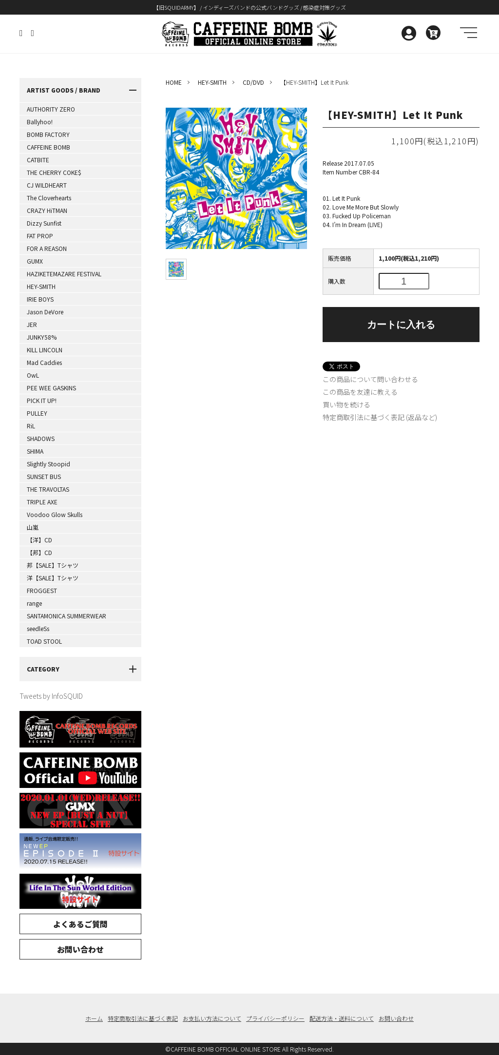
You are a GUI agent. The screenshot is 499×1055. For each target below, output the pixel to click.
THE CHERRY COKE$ (54, 172)
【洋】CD (39, 540)
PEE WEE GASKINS (51, 388)
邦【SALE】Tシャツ (52, 565)
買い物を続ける (346, 404)
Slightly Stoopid (48, 464)
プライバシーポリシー (275, 1018)
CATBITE (38, 159)
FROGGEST (42, 590)
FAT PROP (40, 235)
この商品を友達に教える (360, 392)
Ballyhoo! (40, 121)
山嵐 (32, 527)
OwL (33, 375)
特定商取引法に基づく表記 (143, 1018)
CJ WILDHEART (47, 185)
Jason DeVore (45, 311)
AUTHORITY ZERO (51, 109)
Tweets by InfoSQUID (51, 696)
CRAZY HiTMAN (47, 210)
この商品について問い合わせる (370, 379)
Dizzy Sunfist (44, 223)
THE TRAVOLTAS (48, 489)
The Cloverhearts (49, 197)
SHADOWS (41, 438)
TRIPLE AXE (42, 502)
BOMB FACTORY (48, 134)
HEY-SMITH (41, 286)
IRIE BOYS (40, 299)
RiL (31, 426)
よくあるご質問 (80, 924)
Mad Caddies (44, 362)
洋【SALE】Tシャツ (52, 578)
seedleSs (38, 628)
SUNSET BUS (44, 476)
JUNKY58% (42, 337)
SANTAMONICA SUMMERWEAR (66, 616)
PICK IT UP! (42, 400)
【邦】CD (39, 552)
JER (32, 324)
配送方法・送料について (341, 1018)
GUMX (35, 261)
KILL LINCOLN (44, 349)
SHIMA (35, 451)
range (34, 603)
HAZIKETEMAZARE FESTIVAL (64, 273)
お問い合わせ (80, 949)
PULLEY (37, 413)
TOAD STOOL (44, 641)
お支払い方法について (212, 1018)
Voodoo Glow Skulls (54, 514)
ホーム (94, 1018)
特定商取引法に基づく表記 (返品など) (380, 417)
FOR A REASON (47, 248)
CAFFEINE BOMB (48, 147)
